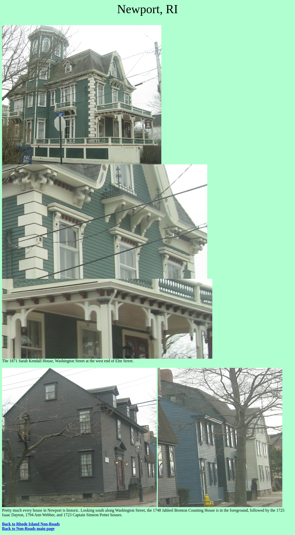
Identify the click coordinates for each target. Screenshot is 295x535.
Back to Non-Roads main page (28, 528)
